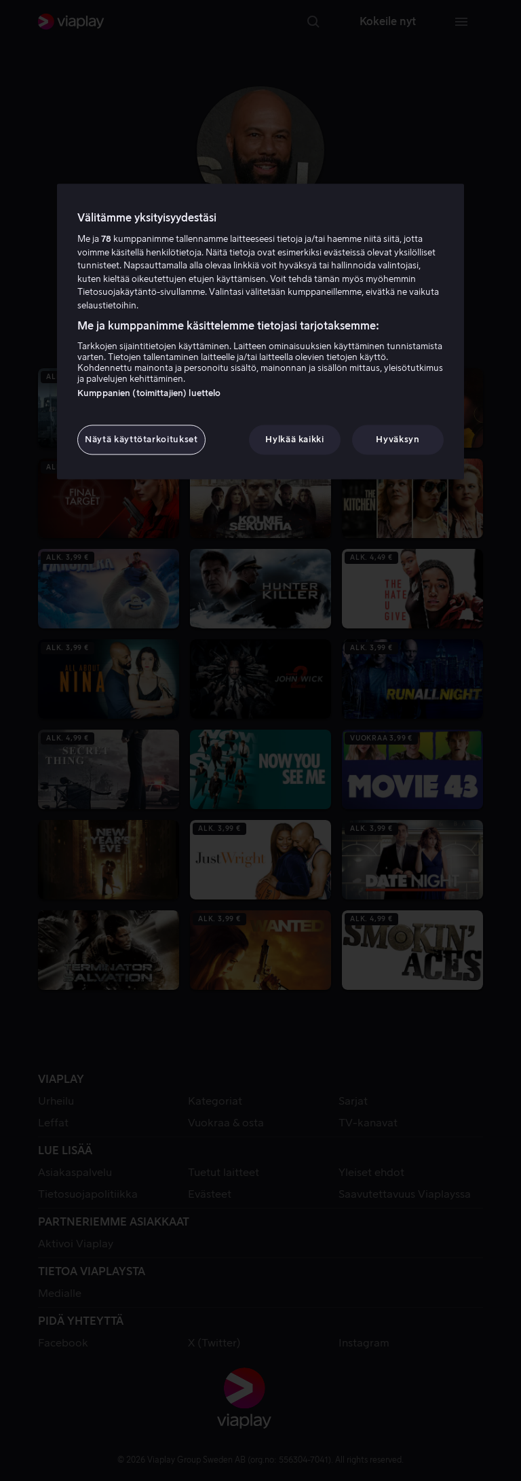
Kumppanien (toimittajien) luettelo (148, 393)
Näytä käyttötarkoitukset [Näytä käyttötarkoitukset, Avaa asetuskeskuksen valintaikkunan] (141, 439)
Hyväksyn (397, 439)
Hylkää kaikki (294, 439)
